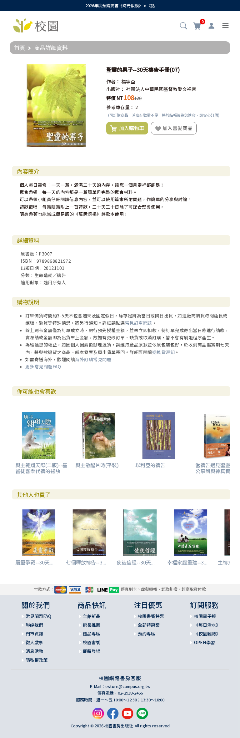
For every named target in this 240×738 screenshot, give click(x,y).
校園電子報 (205, 616)
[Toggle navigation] (225, 25)
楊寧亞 (128, 81)
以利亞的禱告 (150, 465)
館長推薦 (91, 625)
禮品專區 (91, 633)
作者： (113, 81)
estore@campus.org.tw (128, 686)
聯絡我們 (34, 625)
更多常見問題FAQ (43, 366)
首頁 (19, 47)
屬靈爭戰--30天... (34, 562)
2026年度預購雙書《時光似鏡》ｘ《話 (120, 5)
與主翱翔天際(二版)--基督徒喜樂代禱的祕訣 (41, 468)
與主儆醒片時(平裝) (97, 465)
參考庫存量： (120, 107)
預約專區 (146, 633)
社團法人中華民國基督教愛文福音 (161, 89)
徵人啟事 (34, 642)
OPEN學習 (204, 642)
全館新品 (91, 616)
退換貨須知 (163, 352)
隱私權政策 (37, 660)
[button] (183, 26)
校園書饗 (91, 642)
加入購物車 (127, 128)
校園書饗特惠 (151, 616)
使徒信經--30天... (136, 562)
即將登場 (91, 651)
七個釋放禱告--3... (86, 562)
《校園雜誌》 (207, 633)
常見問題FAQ (38, 616)
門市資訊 (34, 633)
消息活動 (34, 651)
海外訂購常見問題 (93, 359)
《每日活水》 (207, 625)
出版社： (115, 89)
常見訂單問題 (138, 323)
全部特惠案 (149, 625)
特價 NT (114, 98)
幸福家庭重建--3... (187, 562)
